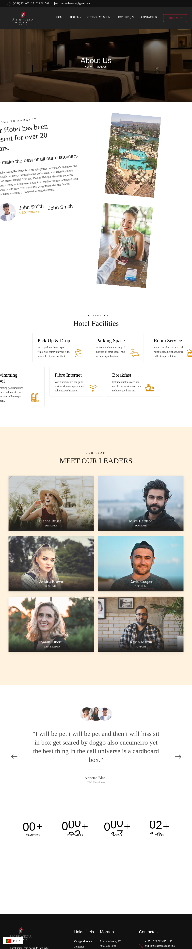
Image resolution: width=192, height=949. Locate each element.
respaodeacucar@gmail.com (76, 3)
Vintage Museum (99, 17)
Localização (125, 17)
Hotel (74, 17)
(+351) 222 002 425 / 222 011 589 (31, 3)
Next (178, 737)
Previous (14, 737)
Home (60, 17)
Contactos (149, 17)
